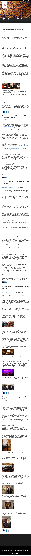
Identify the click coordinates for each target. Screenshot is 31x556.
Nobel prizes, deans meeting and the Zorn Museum (15, 397)
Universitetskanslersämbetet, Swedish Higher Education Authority (6, 541)
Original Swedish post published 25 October (9, 187)
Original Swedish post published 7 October (9, 402)
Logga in (28, 0)
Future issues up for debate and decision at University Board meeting (15, 116)
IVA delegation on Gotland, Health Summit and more (13, 287)
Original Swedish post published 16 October (9, 292)
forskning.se (4, 542)
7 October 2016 (4, 400)
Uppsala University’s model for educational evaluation (12, 182)
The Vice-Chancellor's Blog (14, 18)
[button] (3, 112)
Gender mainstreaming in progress (13, 29)
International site (24, 0)
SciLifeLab (3, 543)
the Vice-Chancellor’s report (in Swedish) (9, 126)
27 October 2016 (5, 119)
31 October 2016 (5, 31)
